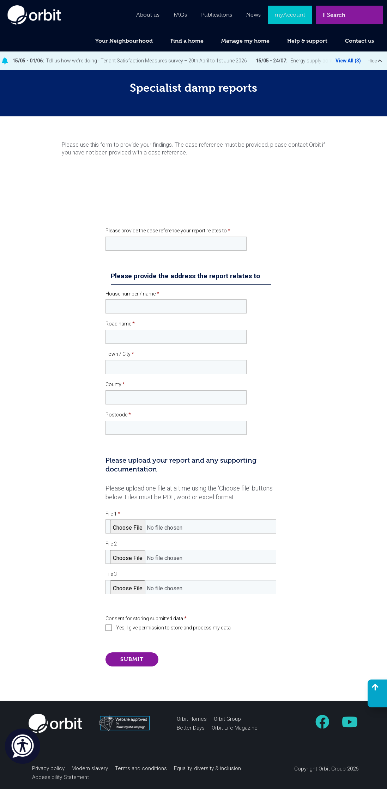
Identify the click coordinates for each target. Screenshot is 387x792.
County (115, 388)
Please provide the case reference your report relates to (167, 234)
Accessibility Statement (60, 780)
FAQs (180, 15)
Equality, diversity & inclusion (207, 771)
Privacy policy (48, 771)
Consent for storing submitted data (146, 622)
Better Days (191, 731)
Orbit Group (227, 722)
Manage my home (245, 40)
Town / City (119, 357)
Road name (120, 327)
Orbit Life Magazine (235, 731)
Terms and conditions (141, 771)
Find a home (187, 40)
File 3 (111, 577)
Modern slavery (90, 771)
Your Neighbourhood (124, 40)
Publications (216, 15)
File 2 (111, 547)
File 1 (112, 517)
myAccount (290, 15)
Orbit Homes (192, 722)
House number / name (132, 297)
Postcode (118, 418)
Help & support (307, 40)
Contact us (359, 40)
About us (147, 15)
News (253, 15)
